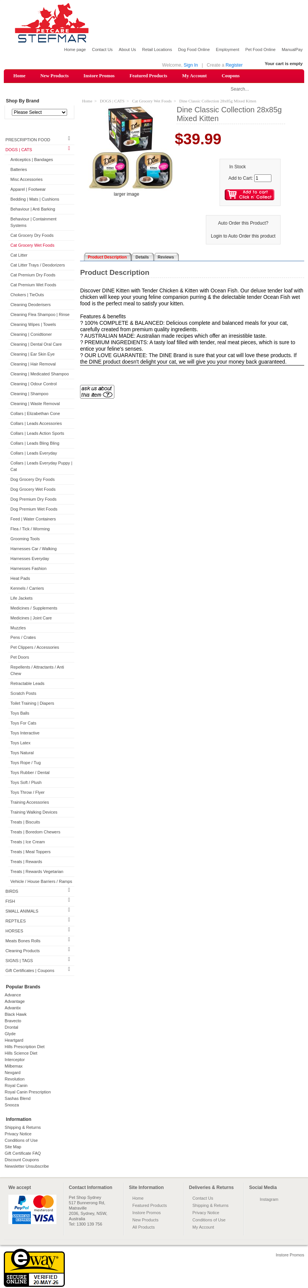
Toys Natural (22, 753)
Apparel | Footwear (28, 190)
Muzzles (18, 628)
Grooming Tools (25, 539)
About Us (127, 49)
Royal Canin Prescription (28, 1092)
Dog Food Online (194, 49)
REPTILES (15, 921)
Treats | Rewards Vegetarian (36, 872)
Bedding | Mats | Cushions (34, 200)
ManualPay (292, 49)
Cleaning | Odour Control (33, 384)
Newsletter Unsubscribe (27, 1166)
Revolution (14, 1079)
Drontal (11, 1027)
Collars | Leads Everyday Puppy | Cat (41, 466)
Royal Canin (16, 1086)
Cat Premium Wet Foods (33, 285)
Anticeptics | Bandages (31, 160)
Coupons (230, 75)
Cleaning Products (22, 951)
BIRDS (11, 891)
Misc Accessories (26, 180)
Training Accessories (29, 803)
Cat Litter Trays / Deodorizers (37, 265)
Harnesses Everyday (29, 559)
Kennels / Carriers (27, 588)
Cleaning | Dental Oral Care (36, 344)
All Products (143, 1227)
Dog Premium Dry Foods (33, 499)
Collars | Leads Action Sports (37, 433)
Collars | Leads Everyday (33, 453)
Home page (75, 49)
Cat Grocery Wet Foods (32, 245)
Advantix (13, 1008)
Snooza (12, 1105)
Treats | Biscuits (25, 822)
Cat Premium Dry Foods (32, 275)
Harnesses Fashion (28, 569)
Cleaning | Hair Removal (33, 364)
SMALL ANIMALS (21, 911)
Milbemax (13, 1066)
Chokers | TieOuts (27, 295)
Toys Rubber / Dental (30, 773)
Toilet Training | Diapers (32, 704)
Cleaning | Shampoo (29, 394)
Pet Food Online (260, 49)
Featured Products (148, 75)
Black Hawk (15, 1014)
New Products (54, 75)
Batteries (18, 170)
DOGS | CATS (18, 150)
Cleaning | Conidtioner (31, 334)
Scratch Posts (23, 694)
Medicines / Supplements (33, 608)
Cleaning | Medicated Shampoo (39, 374)
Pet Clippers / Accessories (34, 648)
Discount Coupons (22, 1160)
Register (234, 65)
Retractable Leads (27, 684)
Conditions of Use (21, 1140)
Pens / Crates (23, 638)
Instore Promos (99, 75)
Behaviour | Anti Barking (32, 209)
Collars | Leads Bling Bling (34, 443)
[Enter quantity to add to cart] (262, 178)
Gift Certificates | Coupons (29, 971)
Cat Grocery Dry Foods (31, 236)
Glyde (10, 1034)
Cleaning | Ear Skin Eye (32, 354)
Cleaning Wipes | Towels (33, 324)
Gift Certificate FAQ (23, 1153)
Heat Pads (20, 578)
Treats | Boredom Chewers (35, 832)
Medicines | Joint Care (31, 618)
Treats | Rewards (26, 862)
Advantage (15, 1001)
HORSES (14, 931)
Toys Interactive (24, 733)
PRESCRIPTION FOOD (27, 140)
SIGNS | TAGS (19, 961)
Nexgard (13, 1073)
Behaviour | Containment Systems (33, 222)
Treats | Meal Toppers (30, 852)
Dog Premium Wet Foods (33, 509)
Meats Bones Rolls (22, 941)
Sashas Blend (17, 1098)
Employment (227, 49)
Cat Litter (18, 255)
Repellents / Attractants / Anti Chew (37, 671)
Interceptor (15, 1060)
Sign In (191, 65)
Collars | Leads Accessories (36, 423)
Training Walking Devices (33, 813)
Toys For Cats (23, 723)
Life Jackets (21, 598)
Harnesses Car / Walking (33, 549)
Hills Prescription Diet (25, 1047)
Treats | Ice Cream (27, 842)
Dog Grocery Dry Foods (32, 479)
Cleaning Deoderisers (30, 305)
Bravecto (13, 1021)
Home (19, 75)
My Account (194, 75)
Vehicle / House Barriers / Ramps (41, 881)
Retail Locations (157, 49)
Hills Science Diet (21, 1053)
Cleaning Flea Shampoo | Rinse (39, 315)
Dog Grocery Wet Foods (32, 489)
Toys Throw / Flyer (27, 793)
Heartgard (14, 1040)
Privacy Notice (18, 1134)
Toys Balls (19, 714)
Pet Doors (19, 658)
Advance (13, 995)
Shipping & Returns (23, 1127)
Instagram (269, 1199)
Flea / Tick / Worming (30, 529)
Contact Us (102, 49)
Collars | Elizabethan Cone (35, 414)
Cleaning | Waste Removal (35, 404)
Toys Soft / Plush (26, 783)
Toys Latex (20, 743)
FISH (10, 901)
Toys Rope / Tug (25, 763)
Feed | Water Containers (33, 519)
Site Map (13, 1147)
